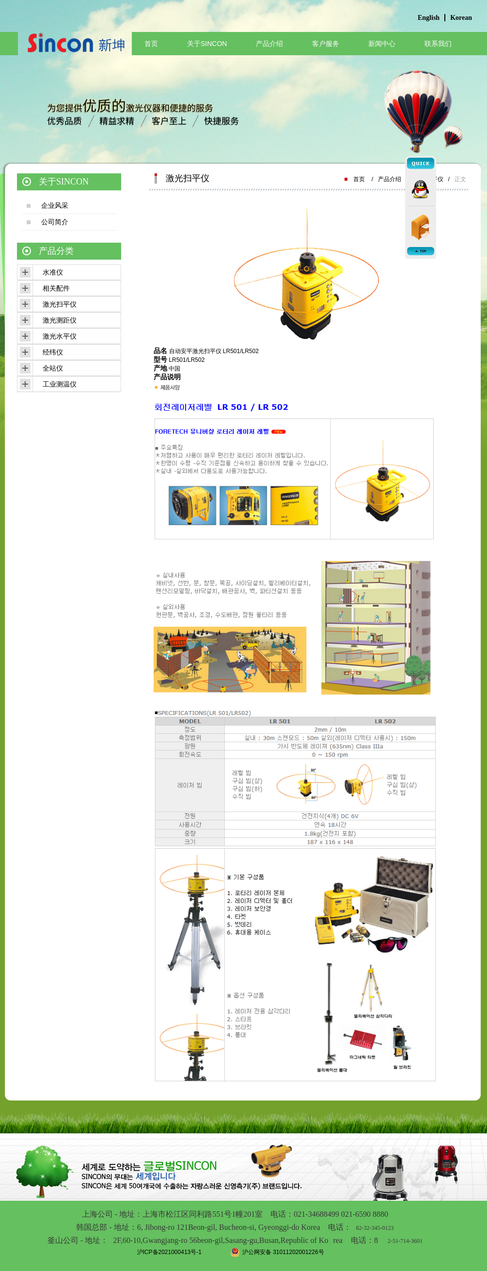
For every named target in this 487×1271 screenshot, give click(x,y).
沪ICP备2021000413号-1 (169, 1252)
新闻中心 (381, 43)
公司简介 (54, 222)
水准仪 (53, 272)
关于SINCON (207, 43)
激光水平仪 (60, 336)
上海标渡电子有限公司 (75, 50)
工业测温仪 (60, 384)
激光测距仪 (60, 320)
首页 (151, 43)
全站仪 (53, 368)
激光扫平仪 (60, 304)
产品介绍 (269, 43)
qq (421, 186)
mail (421, 225)
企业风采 (54, 205)
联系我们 (438, 43)
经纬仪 (53, 352)
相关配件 (56, 288)
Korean (461, 17)
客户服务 (325, 43)
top (421, 251)
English (429, 17)
